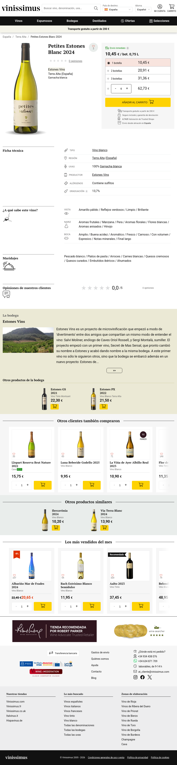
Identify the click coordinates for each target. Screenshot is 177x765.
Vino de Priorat (129, 711)
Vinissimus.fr (13, 706)
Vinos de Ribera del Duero (135, 706)
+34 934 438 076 (147, 656)
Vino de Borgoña (130, 730)
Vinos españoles (73, 701)
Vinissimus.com (15, 701)
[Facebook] (143, 677)
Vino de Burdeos (130, 734)
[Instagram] (136, 677)
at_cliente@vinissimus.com (153, 671)
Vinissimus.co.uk (16, 711)
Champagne (128, 739)
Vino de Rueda (129, 720)
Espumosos (44, 21)
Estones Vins (56, 69)
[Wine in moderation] (46, 673)
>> (114, 370)
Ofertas (128, 21)
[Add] (43, 485)
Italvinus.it (12, 715)
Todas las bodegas (74, 730)
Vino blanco (99, 150)
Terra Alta (20, 36)
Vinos (18, 21)
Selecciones (159, 21)
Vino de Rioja (128, 701)
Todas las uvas (72, 734)
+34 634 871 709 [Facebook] (147, 661)
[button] (159, 8)
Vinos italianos (72, 706)
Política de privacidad (137, 757)
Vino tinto (69, 715)
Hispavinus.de (14, 720)
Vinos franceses (73, 711)
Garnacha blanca (57, 77)
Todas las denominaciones (79, 725)
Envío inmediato (117, 48)
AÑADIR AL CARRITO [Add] (138, 102)
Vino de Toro (128, 725)
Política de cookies (160, 757)
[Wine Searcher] (139, 631)
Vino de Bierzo (129, 715)
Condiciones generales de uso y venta (106, 757)
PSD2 (26, 664)
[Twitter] (150, 677)
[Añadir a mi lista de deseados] (93, 47)
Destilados (99, 21)
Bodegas (72, 21)
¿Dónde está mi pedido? (151, 651)
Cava (124, 744)
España (7, 36)
